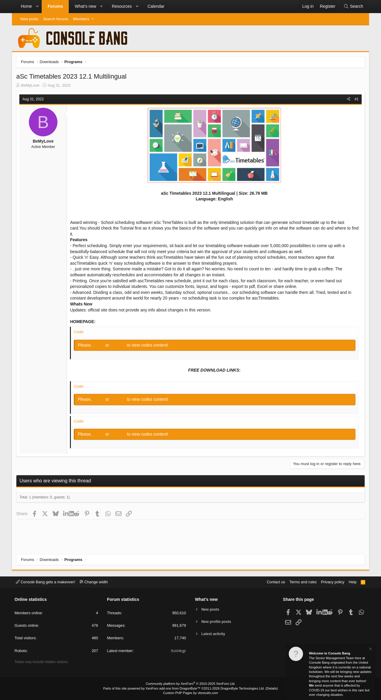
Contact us (275, 582)
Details (271, 688)
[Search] (353, 6)
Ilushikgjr (178, 650)
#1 (356, 99)
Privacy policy (332, 582)
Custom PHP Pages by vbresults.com (190, 693)
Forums (55, 6)
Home (26, 6)
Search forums (55, 19)
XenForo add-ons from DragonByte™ (173, 688)
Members (81, 19)
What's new (85, 6)
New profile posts (218, 622)
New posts (29, 19)
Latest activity (214, 634)
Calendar (155, 6)
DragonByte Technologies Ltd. (242, 688)
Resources (122, 6)
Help (352, 582)
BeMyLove (30, 85)
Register (118, 345)
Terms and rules (302, 582)
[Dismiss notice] (370, 649)
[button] (37, 6)
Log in (99, 345)
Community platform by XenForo (190, 684)
